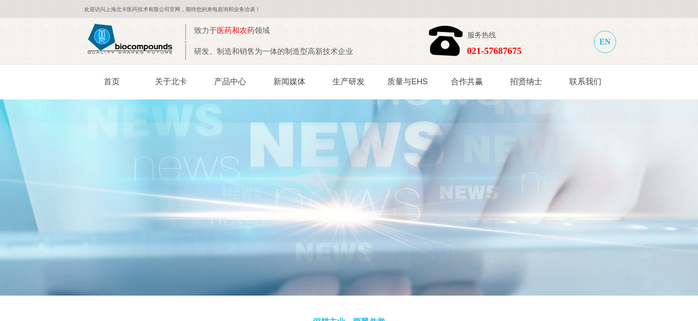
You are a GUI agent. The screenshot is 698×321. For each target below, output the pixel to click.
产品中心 (230, 81)
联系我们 (585, 81)
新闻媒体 (289, 81)
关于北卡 (171, 81)
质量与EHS (407, 81)
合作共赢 (467, 81)
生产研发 (349, 81)
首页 (112, 81)
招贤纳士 (526, 81)
